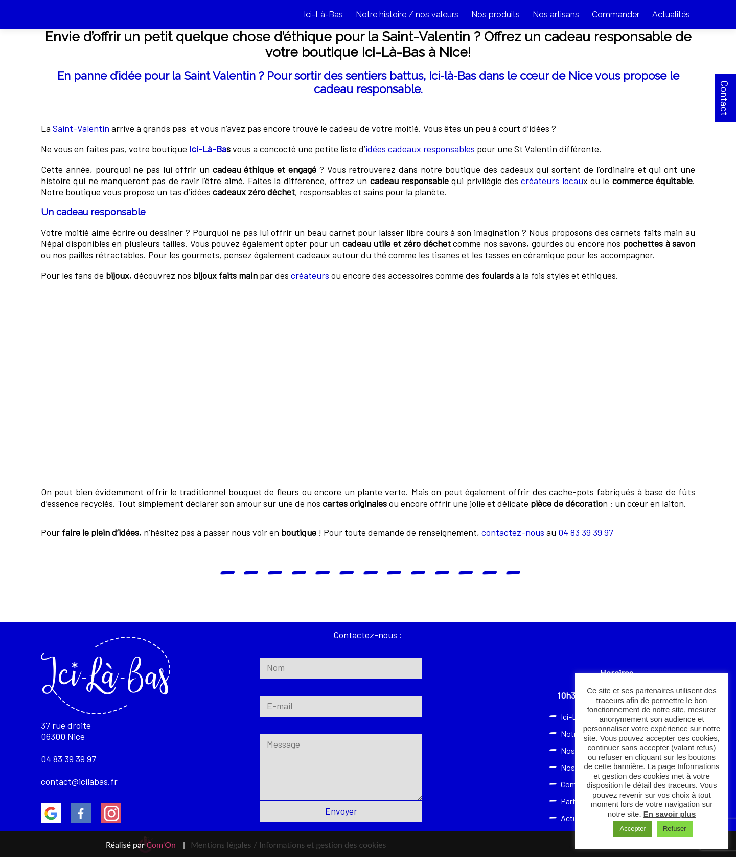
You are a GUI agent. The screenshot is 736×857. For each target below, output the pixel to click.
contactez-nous (512, 532)
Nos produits (495, 14)
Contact (725, 98)
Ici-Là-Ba (207, 148)
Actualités (671, 14)
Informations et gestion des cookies (322, 844)
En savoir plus (669, 813)
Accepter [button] (632, 828)
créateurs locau (552, 180)
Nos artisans (556, 14)
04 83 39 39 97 (585, 532)
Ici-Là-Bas (323, 14)
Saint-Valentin (81, 128)
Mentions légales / (224, 844)
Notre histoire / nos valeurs (407, 14)
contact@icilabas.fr (79, 781)
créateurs (310, 275)
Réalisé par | (145, 844)
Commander (615, 14)
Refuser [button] (674, 828)
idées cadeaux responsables (420, 148)
